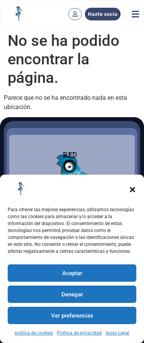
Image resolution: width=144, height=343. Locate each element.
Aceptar (72, 273)
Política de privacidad (79, 333)
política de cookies (34, 333)
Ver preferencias (72, 315)
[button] (132, 189)
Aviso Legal (117, 333)
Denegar (72, 294)
